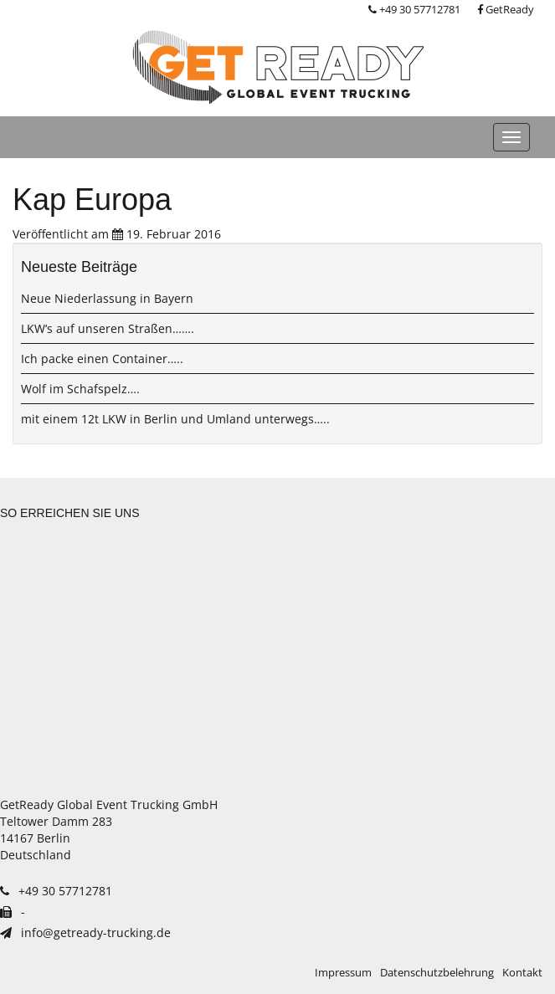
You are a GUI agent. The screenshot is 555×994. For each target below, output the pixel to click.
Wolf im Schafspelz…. (80, 389)
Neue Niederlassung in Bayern (107, 298)
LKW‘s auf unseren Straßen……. (107, 328)
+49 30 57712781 (414, 10)
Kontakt (522, 973)
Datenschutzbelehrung (437, 973)
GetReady (505, 10)
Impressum (343, 973)
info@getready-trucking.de (85, 932)
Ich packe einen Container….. (102, 358)
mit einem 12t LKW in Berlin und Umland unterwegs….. (175, 419)
